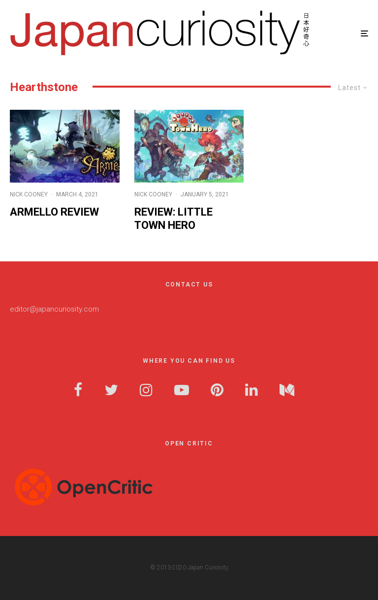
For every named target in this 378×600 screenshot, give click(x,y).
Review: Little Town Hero (173, 218)
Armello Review (54, 212)
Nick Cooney (29, 194)
